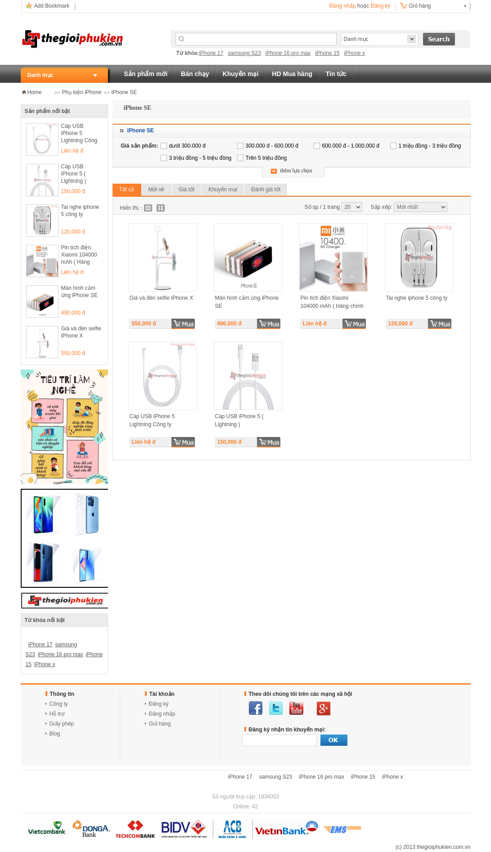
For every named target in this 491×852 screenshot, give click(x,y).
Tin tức (336, 73)
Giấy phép (62, 724)
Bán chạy (195, 73)
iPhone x (354, 53)
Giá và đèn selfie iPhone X (81, 332)
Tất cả (127, 189)
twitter (276, 708)
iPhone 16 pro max (288, 53)
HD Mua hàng (292, 73)
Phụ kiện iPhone (82, 92)
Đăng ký (380, 6)
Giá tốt (187, 189)
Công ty (59, 704)
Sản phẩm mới (146, 73)
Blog (55, 733)
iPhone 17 (211, 53)
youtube (296, 708)
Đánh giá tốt (265, 189)
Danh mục (40, 75)
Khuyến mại (241, 73)
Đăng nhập (342, 6)
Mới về (157, 189)
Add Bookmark (52, 6)
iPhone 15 (327, 53)
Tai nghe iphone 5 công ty (80, 210)
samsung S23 (244, 53)
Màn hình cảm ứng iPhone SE (79, 291)
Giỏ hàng (420, 6)
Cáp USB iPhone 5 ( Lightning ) (73, 173)
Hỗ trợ (57, 714)
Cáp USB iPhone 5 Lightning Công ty (79, 134)
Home (34, 92)
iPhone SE (124, 92)
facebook (255, 708)
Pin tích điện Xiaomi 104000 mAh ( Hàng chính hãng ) (79, 255)
